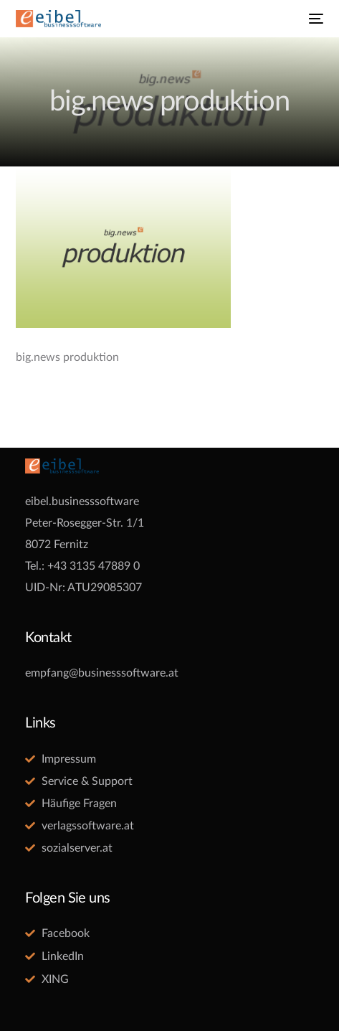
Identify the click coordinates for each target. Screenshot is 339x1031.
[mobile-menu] (314, 18)
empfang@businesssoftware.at (101, 673)
